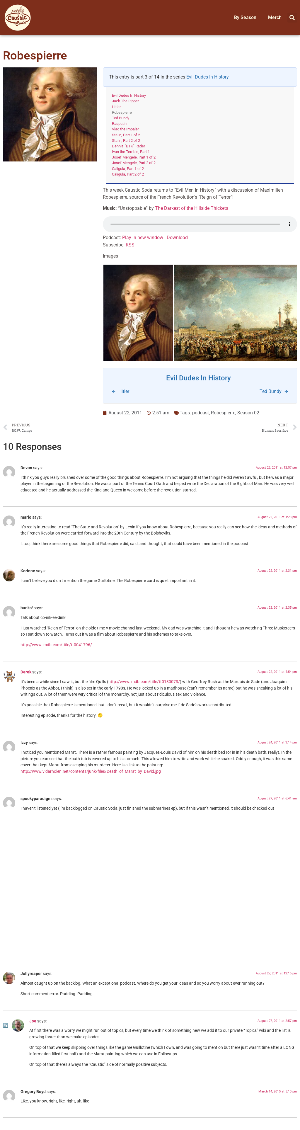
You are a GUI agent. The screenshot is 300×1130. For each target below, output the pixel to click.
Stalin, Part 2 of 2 (126, 140)
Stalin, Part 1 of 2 (126, 135)
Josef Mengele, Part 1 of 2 (134, 157)
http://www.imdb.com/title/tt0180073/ (144, 681)
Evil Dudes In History (207, 77)
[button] (292, 18)
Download (177, 237)
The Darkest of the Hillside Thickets (191, 208)
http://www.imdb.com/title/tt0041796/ (56, 644)
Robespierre (223, 413)
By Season (245, 17)
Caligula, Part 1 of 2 (128, 168)
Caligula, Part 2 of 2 (128, 174)
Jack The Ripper (125, 101)
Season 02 (248, 413)
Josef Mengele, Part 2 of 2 (134, 163)
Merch (275, 17)
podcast (200, 413)
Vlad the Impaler (125, 129)
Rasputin (119, 123)
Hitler (116, 107)
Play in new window (142, 237)
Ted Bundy (120, 118)
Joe (32, 1021)
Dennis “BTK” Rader (128, 146)
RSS (130, 245)
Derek (26, 672)
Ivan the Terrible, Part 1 (131, 151)
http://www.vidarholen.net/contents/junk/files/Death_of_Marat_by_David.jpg (91, 771)
